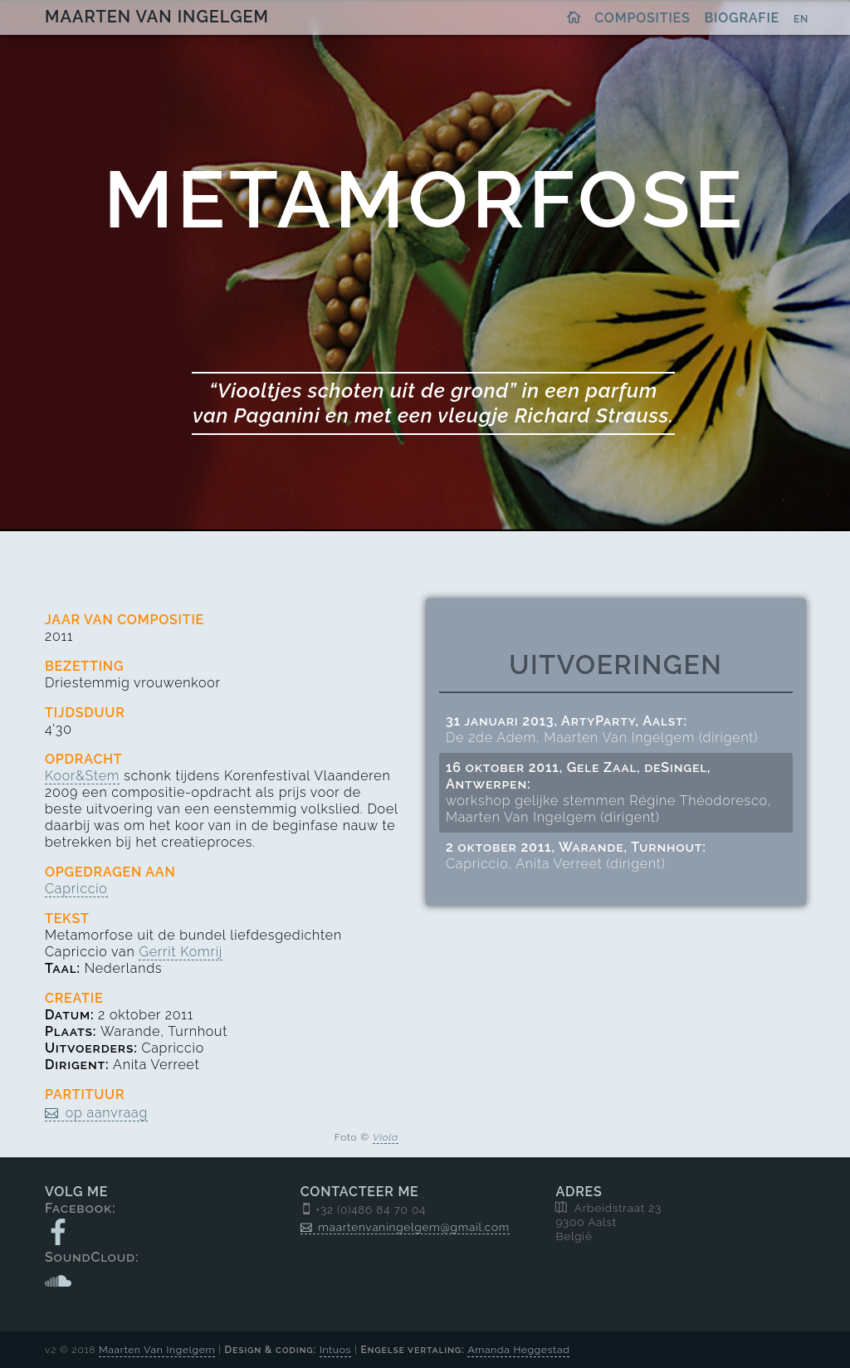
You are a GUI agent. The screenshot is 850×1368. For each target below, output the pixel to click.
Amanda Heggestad (518, 1350)
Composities (642, 18)
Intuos (335, 1350)
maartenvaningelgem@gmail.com (414, 1227)
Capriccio (76, 889)
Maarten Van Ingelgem (157, 17)
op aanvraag (107, 1113)
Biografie (742, 18)
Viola (385, 1137)
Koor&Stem (82, 776)
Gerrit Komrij (180, 952)
